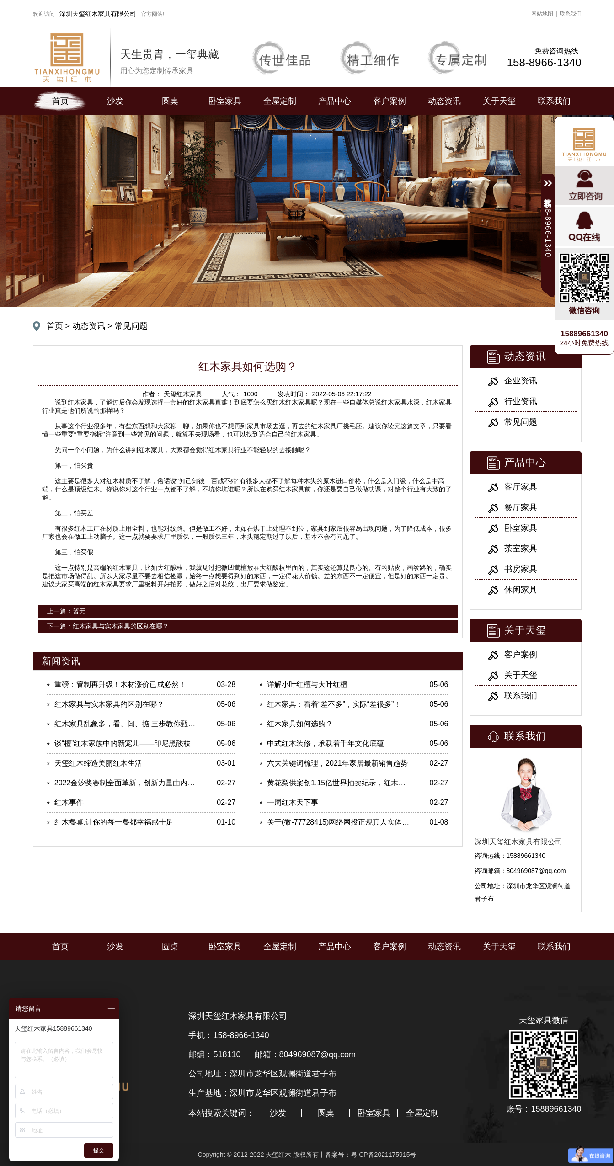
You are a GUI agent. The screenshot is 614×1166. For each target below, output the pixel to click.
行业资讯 (520, 401)
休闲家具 (520, 589)
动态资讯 (444, 101)
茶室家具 (520, 548)
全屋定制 (279, 101)
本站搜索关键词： (221, 1113)
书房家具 (520, 569)
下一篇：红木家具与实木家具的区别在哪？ (108, 626)
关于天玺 (499, 101)
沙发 (115, 101)
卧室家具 (224, 101)
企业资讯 (520, 380)
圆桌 (170, 101)
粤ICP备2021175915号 (383, 1154)
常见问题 (131, 325)
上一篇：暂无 (66, 611)
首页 (60, 101)
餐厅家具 (520, 507)
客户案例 (389, 101)
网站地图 (542, 14)
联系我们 (571, 14)
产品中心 (334, 101)
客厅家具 (520, 486)
